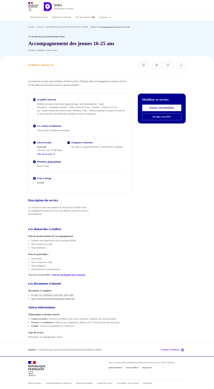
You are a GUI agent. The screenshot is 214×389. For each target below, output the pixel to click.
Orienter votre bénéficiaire (161, 108)
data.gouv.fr (147, 368)
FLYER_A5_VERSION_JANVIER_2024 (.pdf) (52, 295)
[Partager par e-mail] (167, 65)
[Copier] (143, 65)
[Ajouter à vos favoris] (181, 65)
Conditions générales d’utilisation (59, 383)
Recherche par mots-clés (61, 17)
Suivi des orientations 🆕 (85, 17)
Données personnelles (84, 383)
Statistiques (147, 383)
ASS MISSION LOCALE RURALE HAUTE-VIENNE (62, 27)
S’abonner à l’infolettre (172, 349)
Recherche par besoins (39, 17)
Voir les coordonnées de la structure (69, 275)
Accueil (31, 27)
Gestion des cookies (104, 383)
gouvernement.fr (115, 368)
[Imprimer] (156, 65)
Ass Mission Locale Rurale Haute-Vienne (48, 36)
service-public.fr (132, 368)
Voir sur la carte (46, 154)
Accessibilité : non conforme (128, 383)
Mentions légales (34, 383)
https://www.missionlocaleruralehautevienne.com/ (53, 298)
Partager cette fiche (162, 117)
